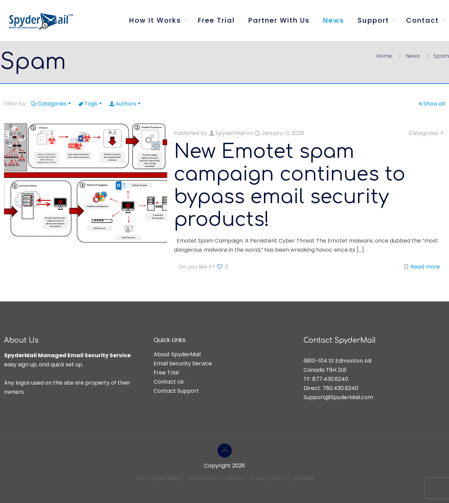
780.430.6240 (340, 388)
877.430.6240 (330, 379)
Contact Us (169, 382)
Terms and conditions (215, 478)
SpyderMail (230, 133)
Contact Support (176, 391)
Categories (51, 104)
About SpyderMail (177, 354)
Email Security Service (183, 363)
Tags (90, 104)
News (413, 56)
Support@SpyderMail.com (338, 397)
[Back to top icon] (225, 450)
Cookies (303, 478)
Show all (431, 104)
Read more (425, 267)
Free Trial (166, 372)
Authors (125, 104)
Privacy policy (268, 478)
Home (384, 56)
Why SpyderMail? (158, 478)
